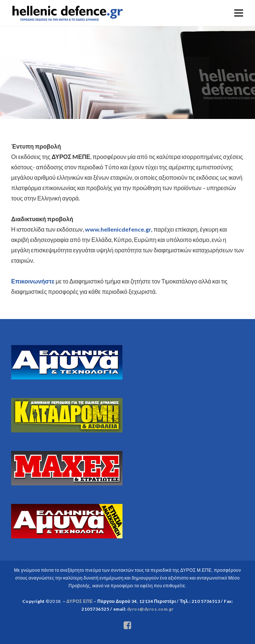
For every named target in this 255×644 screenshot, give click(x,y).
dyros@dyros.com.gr (150, 609)
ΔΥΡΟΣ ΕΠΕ (79, 601)
